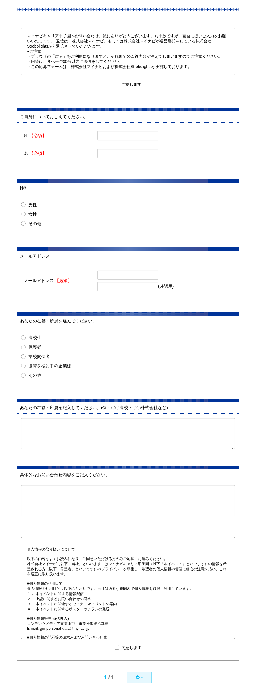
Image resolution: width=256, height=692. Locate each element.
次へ (139, 677)
